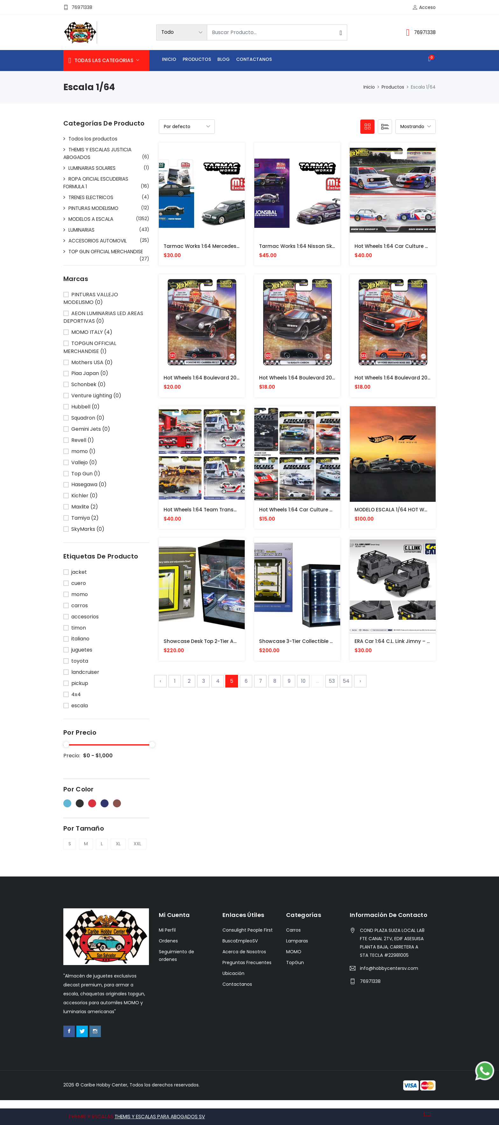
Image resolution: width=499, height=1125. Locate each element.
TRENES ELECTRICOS (93, 197)
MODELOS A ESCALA (93, 219)
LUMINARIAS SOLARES (94, 168)
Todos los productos (93, 138)
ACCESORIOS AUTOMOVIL (100, 240)
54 (346, 684)
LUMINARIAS (83, 230)
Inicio (169, 60)
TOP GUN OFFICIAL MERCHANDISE (89, 255)
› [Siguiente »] (360, 684)
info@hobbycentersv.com (389, 993)
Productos (197, 60)
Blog (223, 60)
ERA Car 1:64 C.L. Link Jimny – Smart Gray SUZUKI (416, 644)
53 (332, 684)
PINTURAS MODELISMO (96, 208)
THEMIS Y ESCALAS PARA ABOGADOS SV (164, 1116)
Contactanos (254, 60)
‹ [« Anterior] (160, 684)
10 (303, 684)
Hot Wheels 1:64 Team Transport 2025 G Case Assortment (238, 511)
